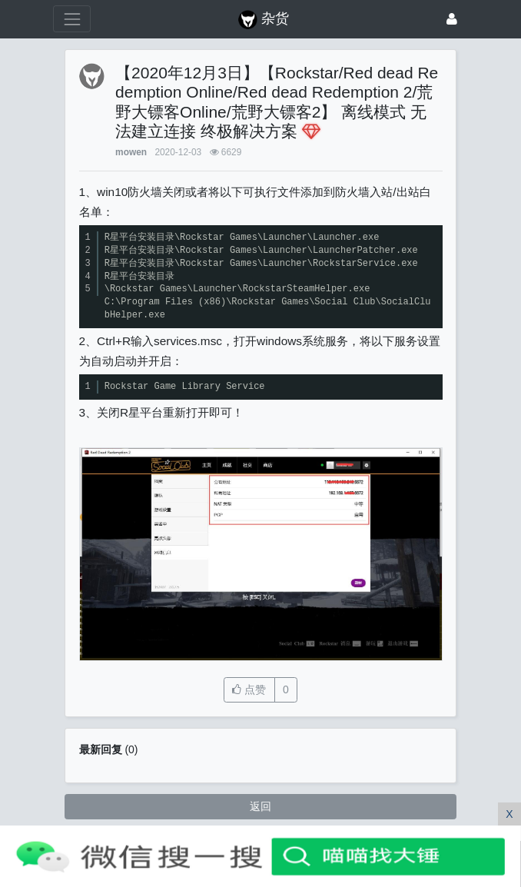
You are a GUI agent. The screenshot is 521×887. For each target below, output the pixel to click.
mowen (131, 152)
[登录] (451, 18)
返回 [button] (260, 806)
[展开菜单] (72, 18)
